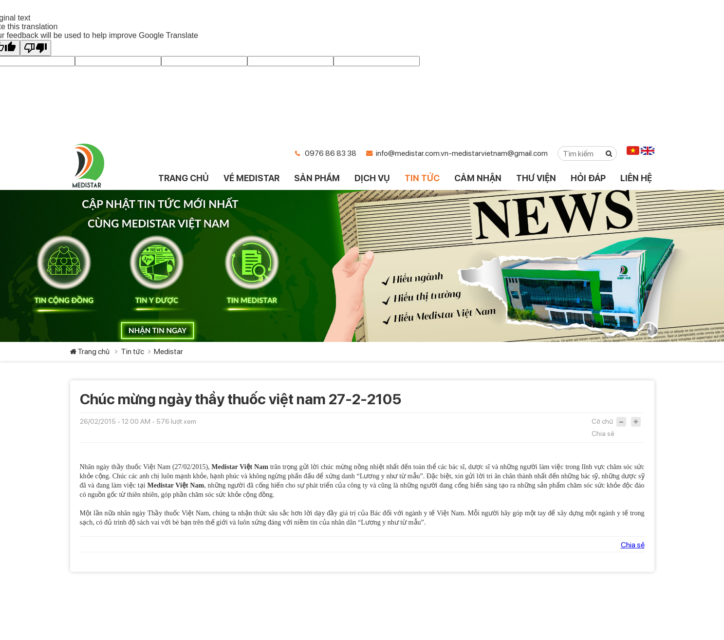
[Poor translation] (35, 48)
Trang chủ (93, 351)
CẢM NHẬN (477, 178)
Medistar (168, 351)
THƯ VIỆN (536, 178)
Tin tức (132, 351)
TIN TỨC (422, 178)
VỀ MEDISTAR (251, 178)
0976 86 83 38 (330, 153)
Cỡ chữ (602, 421)
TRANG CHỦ (183, 178)
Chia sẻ (603, 433)
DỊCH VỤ (372, 178)
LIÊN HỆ (636, 178)
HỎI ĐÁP (588, 178)
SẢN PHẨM (317, 178)
